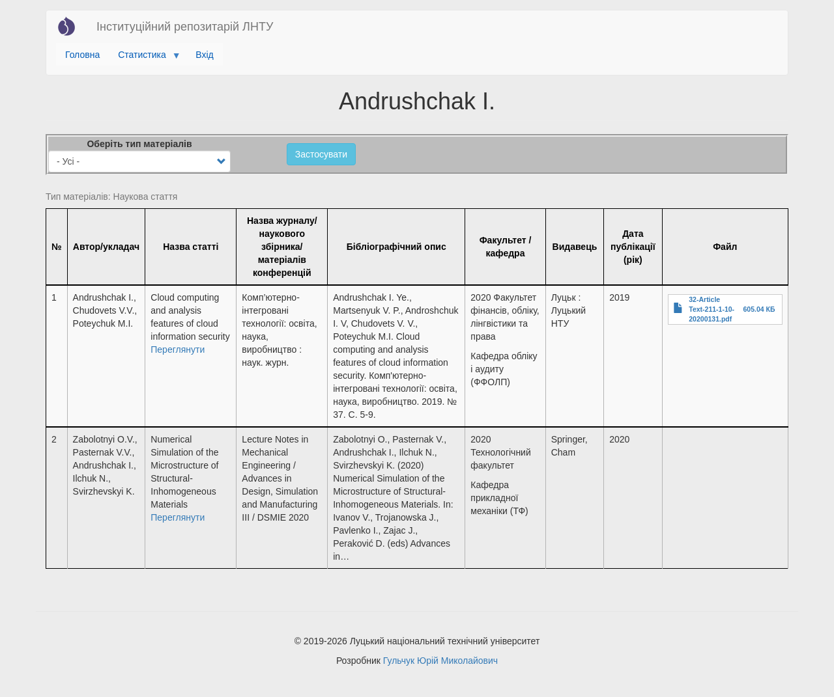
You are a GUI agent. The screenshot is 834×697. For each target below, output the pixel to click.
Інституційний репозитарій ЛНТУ (184, 26)
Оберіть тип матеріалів (139, 144)
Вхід (204, 54)
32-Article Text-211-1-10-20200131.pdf (711, 309)
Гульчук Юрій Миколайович (440, 660)
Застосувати (321, 154)
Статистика (144, 57)
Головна (82, 54)
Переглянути (178, 349)
